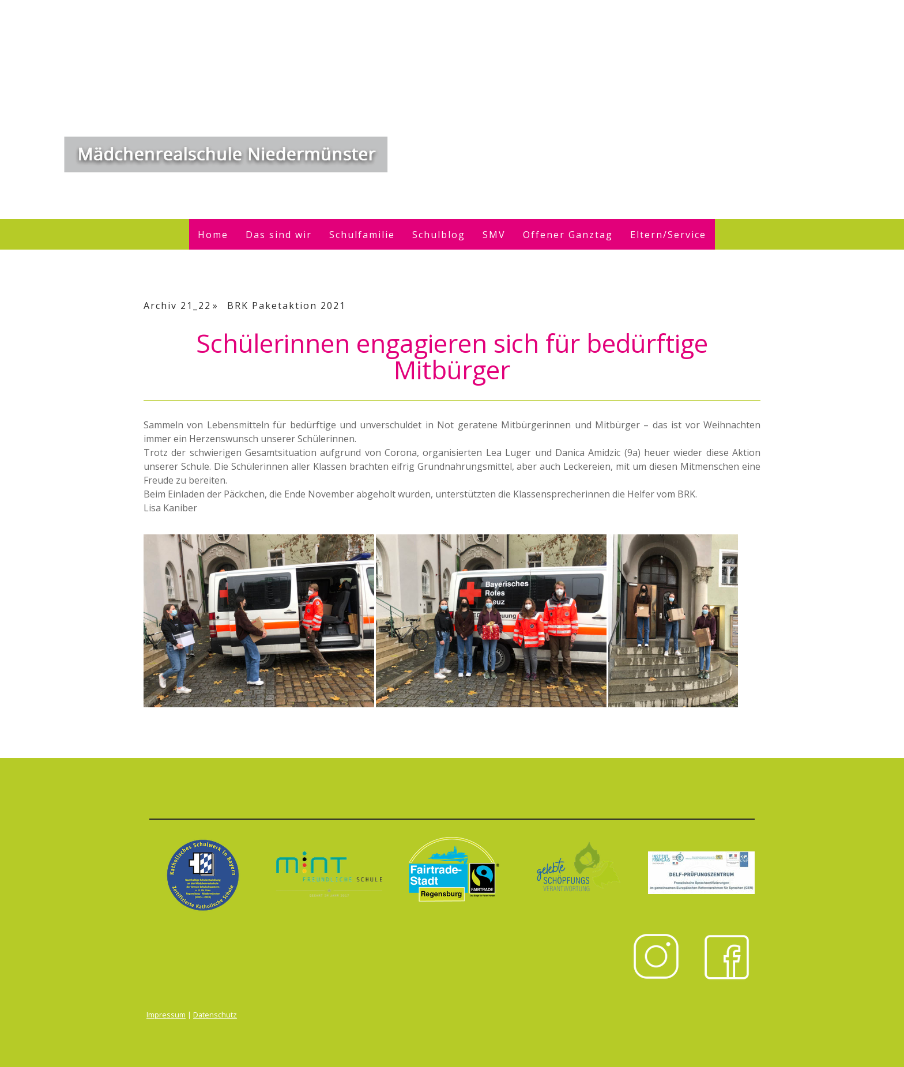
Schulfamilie (362, 234)
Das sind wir (279, 234)
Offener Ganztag (568, 234)
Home (213, 234)
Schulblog (438, 234)
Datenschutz (215, 1014)
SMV (494, 234)
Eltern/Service (668, 234)
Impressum (166, 1014)
